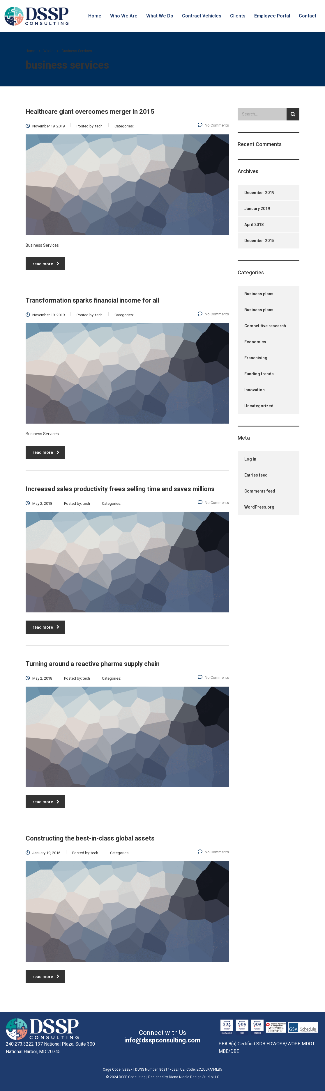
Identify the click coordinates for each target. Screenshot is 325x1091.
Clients (237, 16)
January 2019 (257, 208)
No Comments (213, 125)
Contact (307, 16)
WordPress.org (259, 507)
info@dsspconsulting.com (162, 1040)
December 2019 (259, 192)
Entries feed (256, 475)
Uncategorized (258, 406)
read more (46, 264)
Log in (250, 459)
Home (94, 16)
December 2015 (259, 240)
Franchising (255, 358)
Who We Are (123, 16)
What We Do (159, 16)
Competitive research (265, 326)
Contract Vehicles (201, 16)
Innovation (254, 390)
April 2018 (254, 224)
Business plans (258, 294)
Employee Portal (272, 16)
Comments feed (259, 491)
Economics (255, 342)
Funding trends (259, 374)
